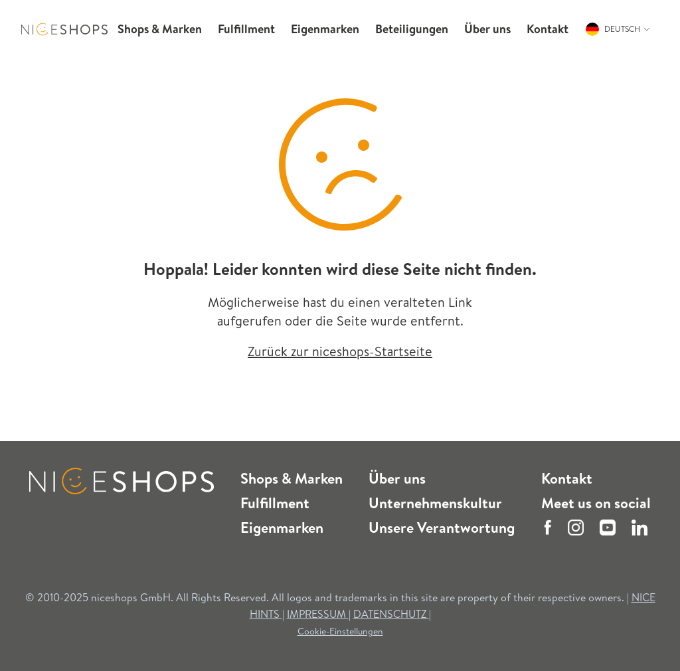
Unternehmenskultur (435, 503)
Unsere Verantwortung (442, 527)
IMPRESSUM (318, 614)
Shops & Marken (291, 478)
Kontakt (566, 478)
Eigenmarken (281, 527)
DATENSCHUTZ (391, 614)
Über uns (397, 478)
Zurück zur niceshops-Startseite (340, 351)
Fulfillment (274, 503)
